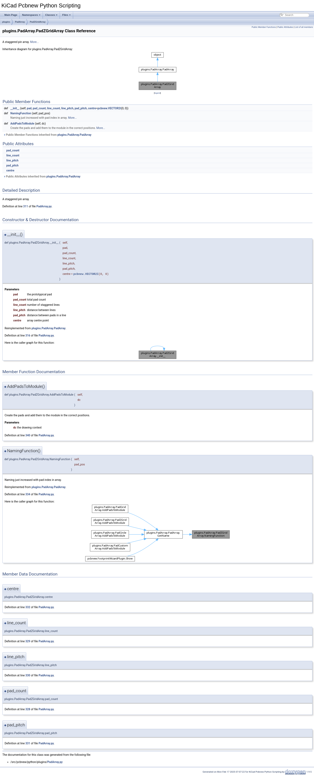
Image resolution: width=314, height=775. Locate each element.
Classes (51, 14)
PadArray (20, 22)
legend (157, 93)
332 (27, 607)
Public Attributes (285, 27)
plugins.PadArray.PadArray (74, 134)
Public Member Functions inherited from (47, 134)
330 (27, 675)
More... (34, 42)
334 (27, 494)
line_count (53, 108)
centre (92, 108)
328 (27, 709)
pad (29, 108)
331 (27, 743)
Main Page (10, 14)
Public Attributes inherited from (41, 176)
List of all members (304, 27)
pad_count (39, 108)
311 (25, 206)
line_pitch (67, 108)
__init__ (14, 108)
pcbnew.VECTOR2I (109, 108)
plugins (6, 22)
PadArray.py (44, 206)
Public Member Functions (264, 27)
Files (66, 14)
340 (27, 435)
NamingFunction (20, 113)
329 (27, 641)
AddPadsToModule (22, 123)
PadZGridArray (37, 22)
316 (27, 335)
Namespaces (31, 14)
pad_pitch (80, 108)
